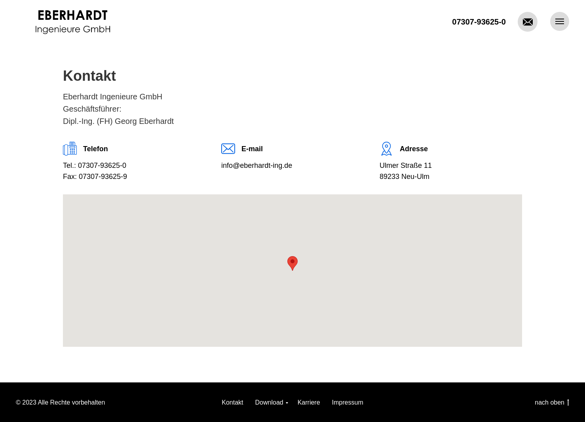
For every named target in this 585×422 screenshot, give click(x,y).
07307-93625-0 (479, 21)
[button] (292, 263)
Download (269, 402)
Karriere (309, 402)
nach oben (552, 403)
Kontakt (232, 402)
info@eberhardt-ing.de (256, 165)
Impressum (347, 402)
